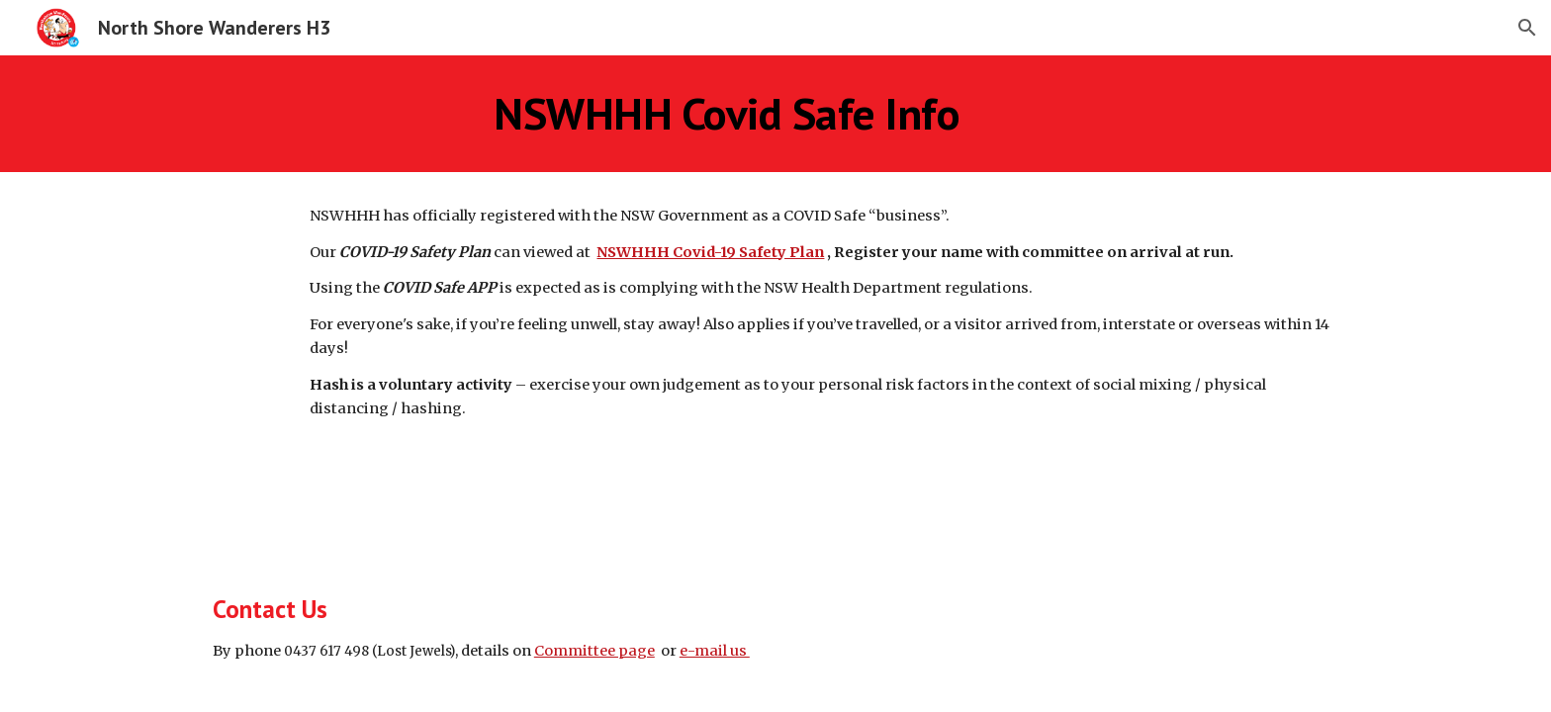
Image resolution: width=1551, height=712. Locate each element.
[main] (727, 113)
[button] (1527, 27)
